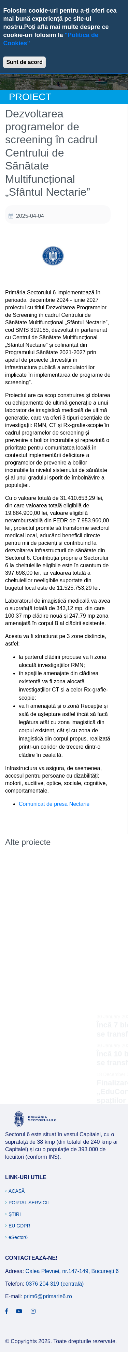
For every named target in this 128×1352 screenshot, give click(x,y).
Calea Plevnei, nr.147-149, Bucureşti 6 (72, 1271)
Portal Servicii (29, 1202)
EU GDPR (19, 1225)
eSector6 (18, 1237)
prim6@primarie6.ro (48, 1296)
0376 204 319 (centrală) (55, 1284)
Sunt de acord (24, 62)
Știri (15, 1214)
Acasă (17, 1191)
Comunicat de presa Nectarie (54, 804)
